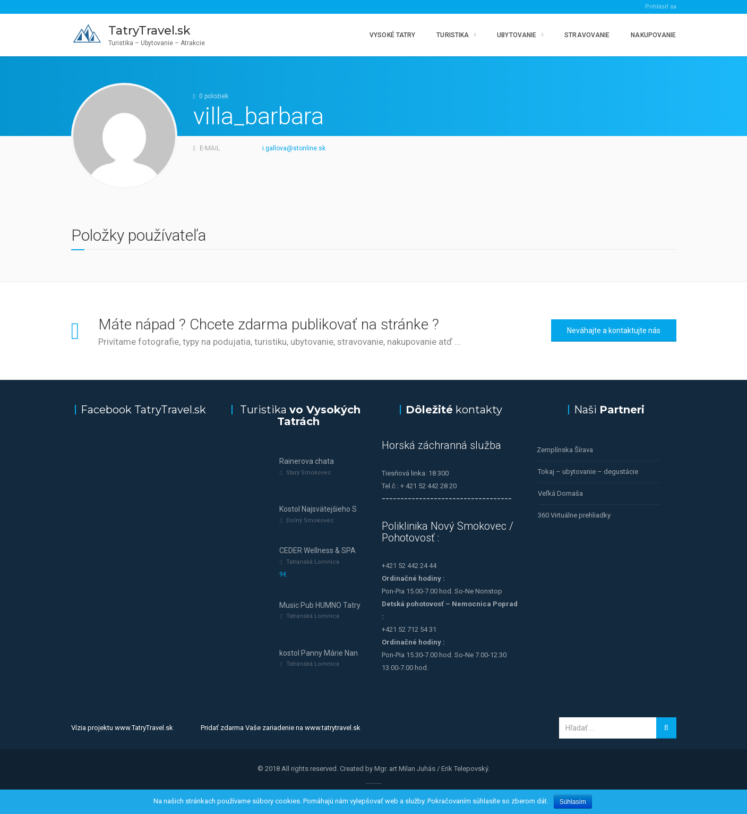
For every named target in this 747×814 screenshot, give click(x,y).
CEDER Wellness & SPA (317, 550)
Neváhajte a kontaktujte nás (613, 330)
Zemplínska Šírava (565, 450)
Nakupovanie (653, 35)
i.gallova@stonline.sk (293, 148)
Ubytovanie (516, 35)
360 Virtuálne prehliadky (574, 515)
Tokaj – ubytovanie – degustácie (588, 472)
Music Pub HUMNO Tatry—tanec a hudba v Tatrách (363, 605)
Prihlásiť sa (660, 6)
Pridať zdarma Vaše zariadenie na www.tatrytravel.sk (280, 728)
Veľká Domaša (560, 493)
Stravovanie (586, 35)
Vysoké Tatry (392, 35)
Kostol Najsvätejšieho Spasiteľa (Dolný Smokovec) (363, 509)
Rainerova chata (306, 461)
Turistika (452, 35)
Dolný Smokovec (310, 520)
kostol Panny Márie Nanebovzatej (335, 653)
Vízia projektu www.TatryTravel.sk (122, 728)
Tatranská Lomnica (312, 561)
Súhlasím (573, 801)
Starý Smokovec (308, 472)
